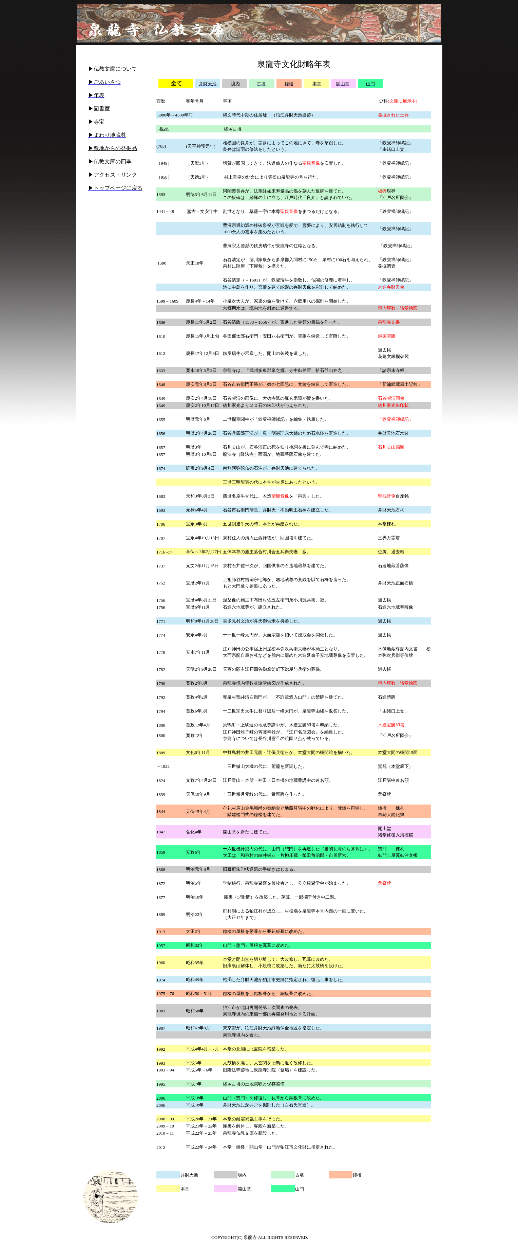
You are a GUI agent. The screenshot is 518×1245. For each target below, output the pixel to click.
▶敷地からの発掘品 (112, 148)
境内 (235, 83)
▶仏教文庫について (112, 69)
